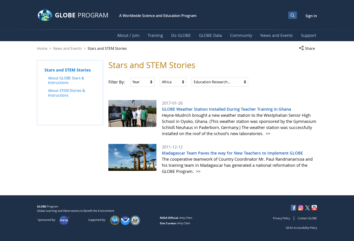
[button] (308, 48)
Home (42, 48)
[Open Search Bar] (292, 15)
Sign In (311, 15)
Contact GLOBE (307, 218)
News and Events (67, 48)
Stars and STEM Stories (67, 70)
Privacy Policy (281, 218)
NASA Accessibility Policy (301, 227)
